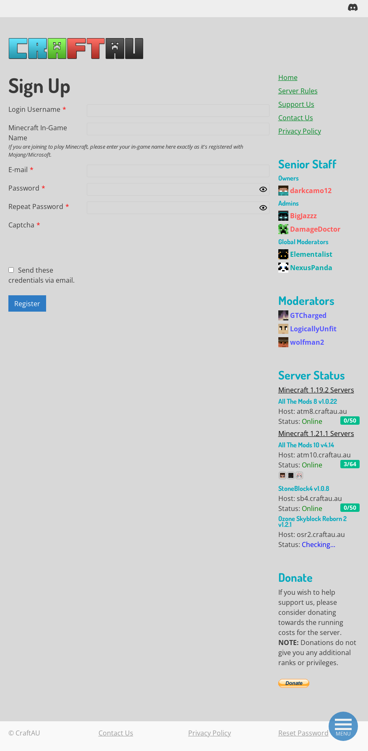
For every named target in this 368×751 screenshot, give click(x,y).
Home (288, 77)
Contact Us (295, 117)
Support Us (296, 103)
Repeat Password (38, 206)
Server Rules (298, 90)
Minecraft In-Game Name (37, 132)
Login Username (37, 109)
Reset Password (303, 732)
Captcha (24, 224)
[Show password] (263, 189)
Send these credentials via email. (41, 274)
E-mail (21, 169)
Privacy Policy (299, 130)
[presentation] (150, 235)
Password (26, 187)
